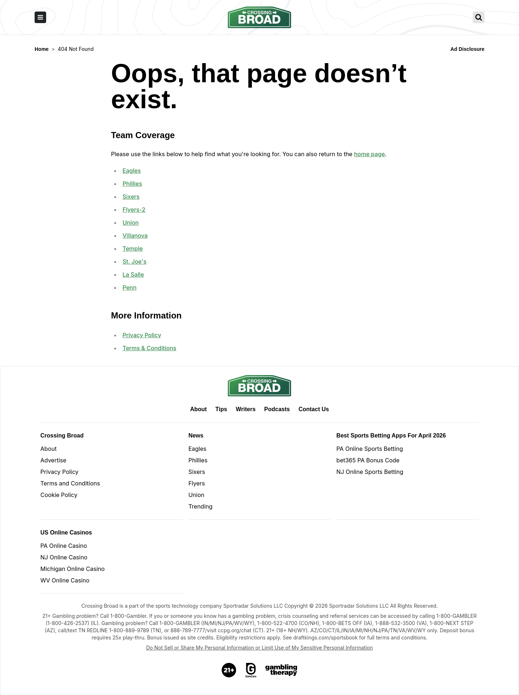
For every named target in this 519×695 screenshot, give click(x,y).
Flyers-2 (134, 209)
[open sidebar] (40, 17)
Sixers (131, 196)
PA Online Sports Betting (369, 448)
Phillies (132, 183)
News (196, 435)
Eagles (132, 170)
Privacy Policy (142, 335)
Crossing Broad (62, 435)
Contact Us (313, 409)
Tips (221, 409)
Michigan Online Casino (72, 568)
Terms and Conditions (70, 483)
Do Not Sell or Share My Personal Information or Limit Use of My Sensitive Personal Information (259, 648)
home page (369, 154)
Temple (133, 248)
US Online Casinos (66, 532)
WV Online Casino (64, 580)
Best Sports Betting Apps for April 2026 (391, 435)
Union (131, 222)
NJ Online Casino (63, 557)
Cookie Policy (58, 494)
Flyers (196, 483)
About (198, 409)
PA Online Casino (63, 545)
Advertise (53, 460)
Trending (200, 506)
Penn (130, 287)
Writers (246, 409)
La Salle (133, 274)
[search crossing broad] (478, 17)
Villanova (135, 235)
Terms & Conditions (149, 348)
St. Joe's (134, 261)
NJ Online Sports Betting (369, 471)
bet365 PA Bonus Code (367, 460)
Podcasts (277, 409)
